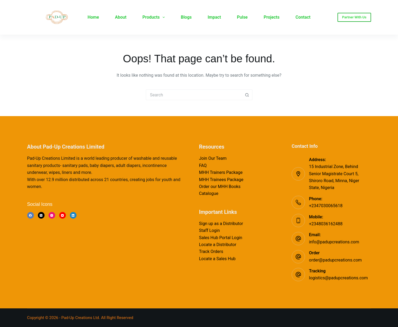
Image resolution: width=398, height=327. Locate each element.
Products (154, 17)
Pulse (242, 17)
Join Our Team (213, 158)
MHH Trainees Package (221, 179)
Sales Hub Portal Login (220, 237)
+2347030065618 (326, 205)
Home (93, 17)
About (120, 17)
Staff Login (209, 230)
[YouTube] (62, 215)
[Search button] (247, 94)
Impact (214, 17)
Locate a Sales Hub (217, 258)
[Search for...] (194, 94)
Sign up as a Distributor (221, 223)
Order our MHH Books (220, 186)
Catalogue (208, 193)
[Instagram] (52, 215)
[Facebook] (30, 215)
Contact (302, 17)
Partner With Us (354, 17)
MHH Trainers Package (221, 172)
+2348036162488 (326, 223)
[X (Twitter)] (41, 215)
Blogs (186, 17)
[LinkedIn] (73, 215)
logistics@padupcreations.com (338, 277)
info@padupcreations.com (334, 241)
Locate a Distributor (217, 244)
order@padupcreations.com (335, 260)
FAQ (203, 165)
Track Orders (211, 251)
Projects (272, 17)
